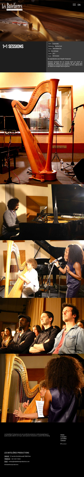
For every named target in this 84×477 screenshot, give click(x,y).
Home (62, 435)
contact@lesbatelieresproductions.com (19, 461)
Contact (63, 441)
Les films (63, 439)
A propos (63, 437)
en (79, 4)
